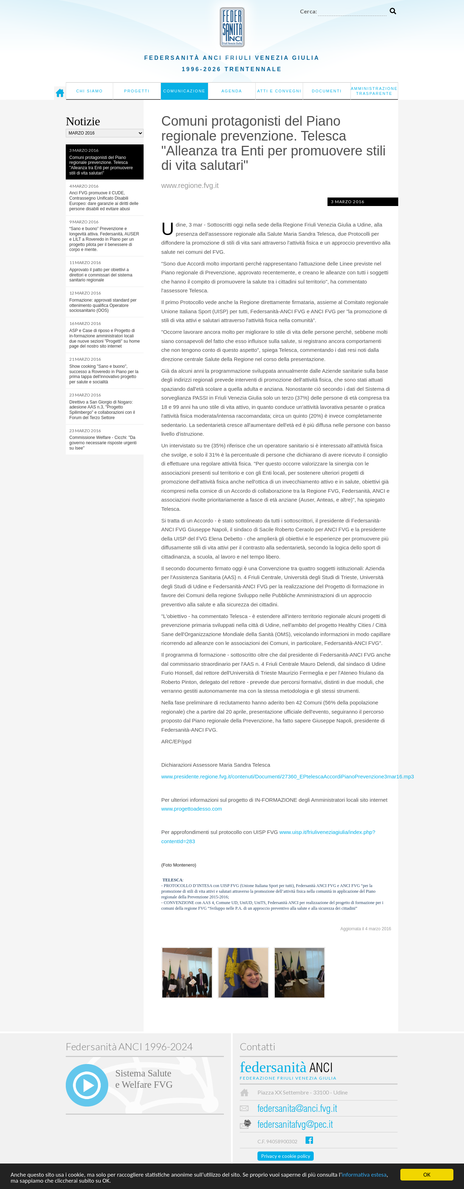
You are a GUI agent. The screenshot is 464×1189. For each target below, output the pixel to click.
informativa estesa (364, 1175)
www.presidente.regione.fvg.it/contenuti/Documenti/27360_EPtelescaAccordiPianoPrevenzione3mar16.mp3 (287, 776)
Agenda (231, 91)
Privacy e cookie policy (285, 1156)
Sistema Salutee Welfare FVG (144, 1079)
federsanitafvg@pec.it (295, 1125)
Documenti (327, 91)
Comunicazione (184, 91)
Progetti (137, 91)
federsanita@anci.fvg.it (297, 1109)
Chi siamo (89, 91)
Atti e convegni (279, 91)
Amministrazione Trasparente (374, 91)
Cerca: (308, 11)
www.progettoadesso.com (191, 809)
